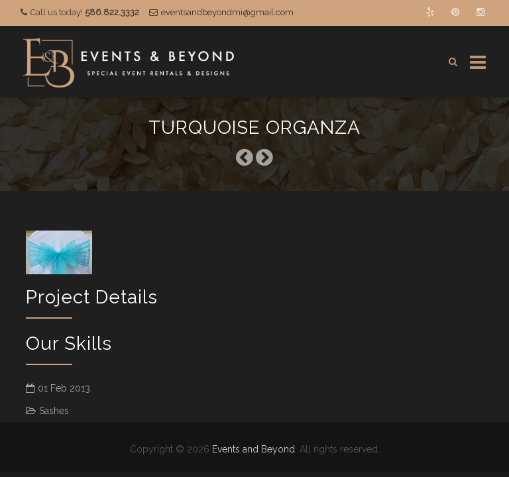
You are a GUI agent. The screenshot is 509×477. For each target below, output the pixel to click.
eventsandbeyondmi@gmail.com (227, 12)
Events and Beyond (253, 449)
